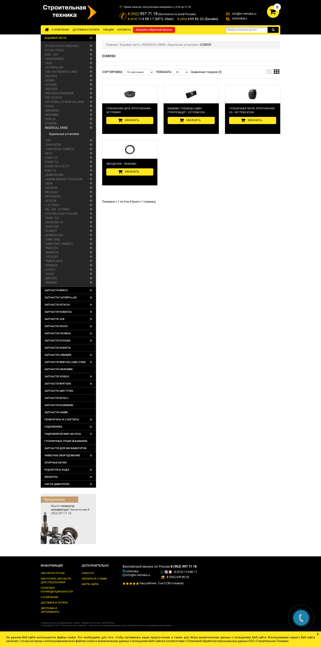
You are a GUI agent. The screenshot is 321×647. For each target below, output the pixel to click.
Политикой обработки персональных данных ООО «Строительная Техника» (238, 641)
